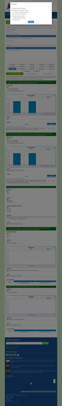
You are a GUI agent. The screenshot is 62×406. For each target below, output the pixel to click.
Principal (43, 1)
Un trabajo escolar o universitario (19, 14)
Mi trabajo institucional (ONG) (19, 16)
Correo (50, 1)
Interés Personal (16, 19)
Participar (31, 21)
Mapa (54, 1)
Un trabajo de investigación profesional (21, 12)
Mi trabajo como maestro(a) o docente (20, 10)
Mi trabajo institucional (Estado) (19, 18)
